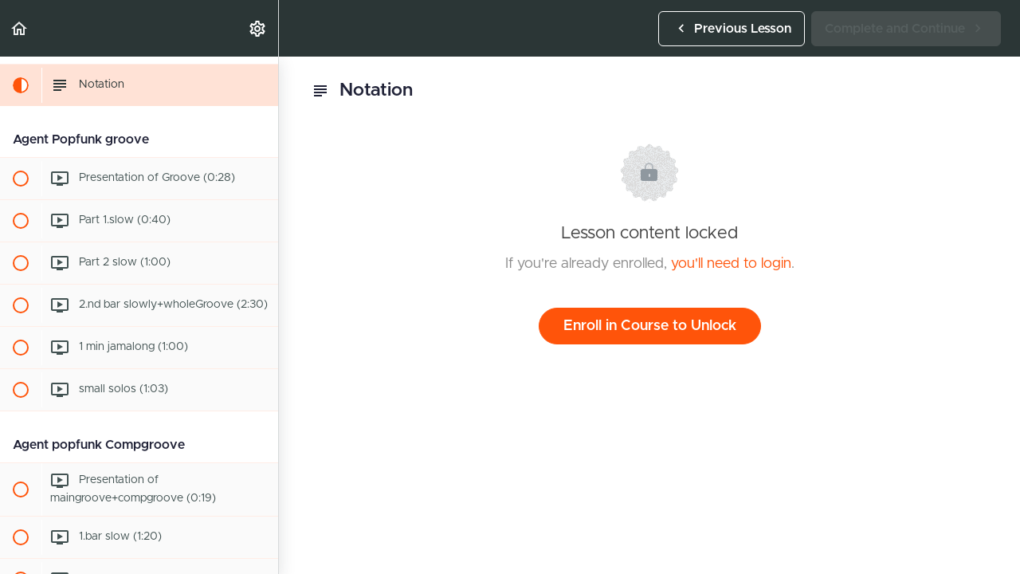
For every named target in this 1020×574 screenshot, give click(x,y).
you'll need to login (731, 264)
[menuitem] (258, 28)
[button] (20, 28)
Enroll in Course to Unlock (649, 326)
